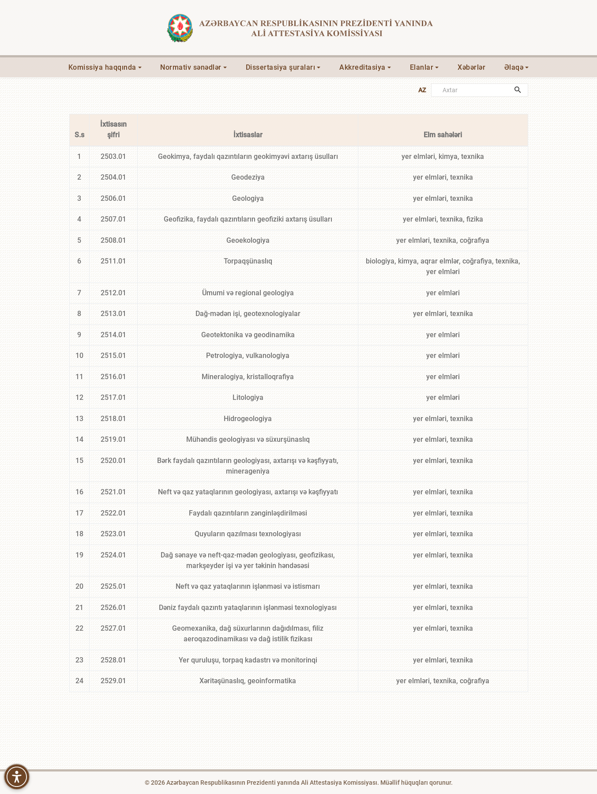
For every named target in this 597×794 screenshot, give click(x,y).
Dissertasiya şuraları (280, 67)
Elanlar (422, 67)
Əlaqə (514, 67)
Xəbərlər (471, 67)
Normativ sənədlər (191, 67)
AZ (422, 90)
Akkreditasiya (362, 67)
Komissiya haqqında (102, 67)
